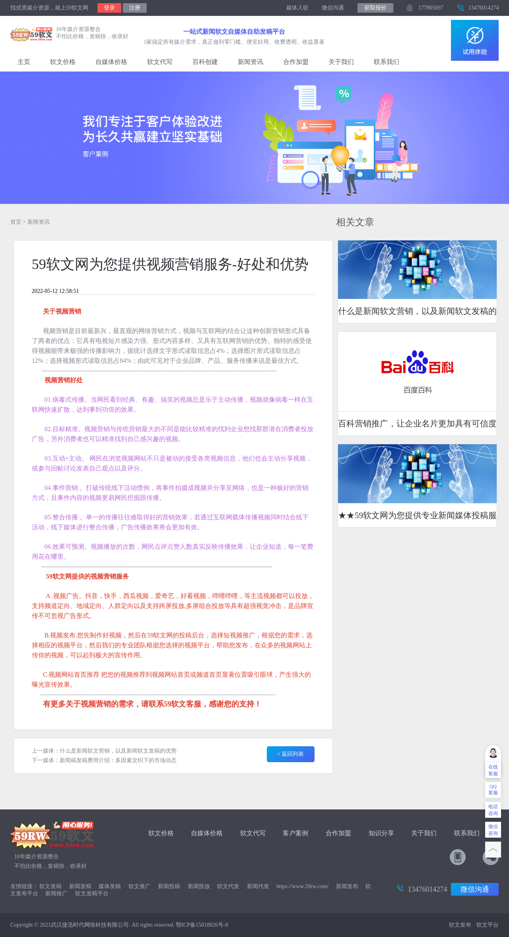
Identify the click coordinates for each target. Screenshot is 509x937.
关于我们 (341, 61)
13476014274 (483, 8)
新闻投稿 (169, 886)
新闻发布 (347, 886)
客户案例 (296, 833)
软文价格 (63, 61)
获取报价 (375, 8)
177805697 (430, 8)
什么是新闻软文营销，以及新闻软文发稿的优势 (118, 751)
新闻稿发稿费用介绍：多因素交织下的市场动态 (118, 760)
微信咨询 (493, 830)
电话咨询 (493, 810)
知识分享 (381, 833)
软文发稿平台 (92, 893)
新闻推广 (56, 893)
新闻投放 (199, 886)
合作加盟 (296, 61)
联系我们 (386, 61)
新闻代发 (258, 886)
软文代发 (228, 886)
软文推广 (139, 886)
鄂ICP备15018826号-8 (202, 925)
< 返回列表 (290, 754)
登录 (109, 8)
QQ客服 (493, 790)
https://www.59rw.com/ (302, 886)
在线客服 (493, 770)
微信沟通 (334, 8)
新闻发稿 (80, 886)
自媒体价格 (111, 61)
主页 (23, 61)
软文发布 (460, 925)
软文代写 (160, 61)
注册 (134, 8)
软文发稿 (50, 886)
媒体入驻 (297, 8)
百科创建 (205, 61)
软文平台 (487, 925)
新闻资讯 (250, 61)
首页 (15, 222)
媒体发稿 (110, 886)
